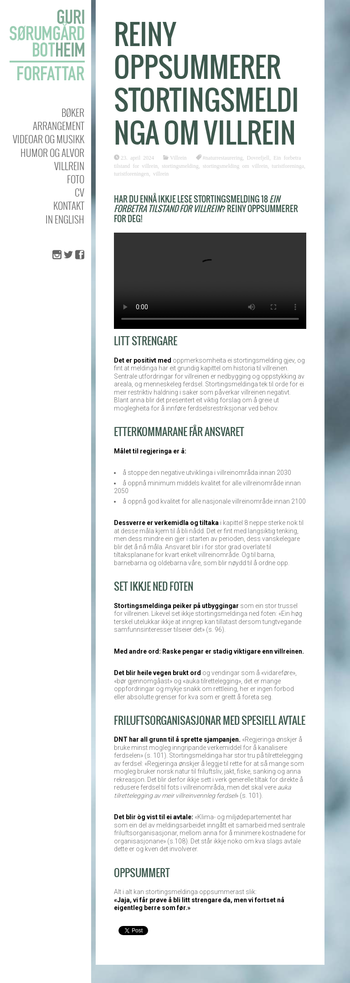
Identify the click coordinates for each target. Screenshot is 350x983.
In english (65, 219)
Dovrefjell (258, 157)
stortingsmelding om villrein (235, 165)
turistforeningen (131, 173)
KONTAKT (68, 205)
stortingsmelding (180, 165)
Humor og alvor (52, 153)
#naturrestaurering (223, 157)
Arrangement (58, 126)
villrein (161, 173)
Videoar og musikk (48, 139)
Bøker (73, 112)
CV (79, 192)
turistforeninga (288, 165)
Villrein (69, 166)
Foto (75, 179)
